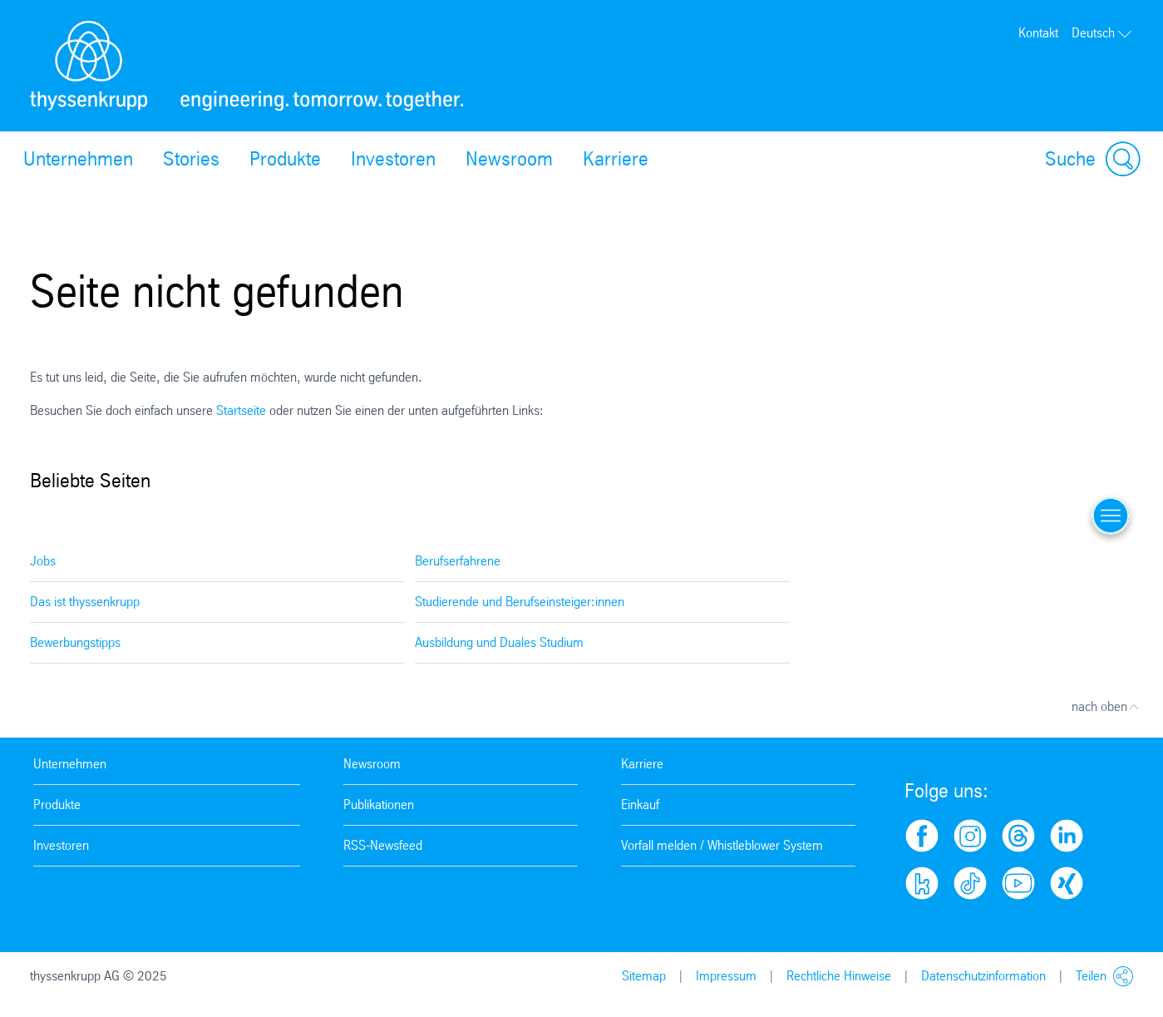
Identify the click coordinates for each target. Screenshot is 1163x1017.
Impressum (726, 976)
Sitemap (644, 976)
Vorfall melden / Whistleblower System (722, 845)
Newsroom (509, 158)
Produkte (285, 158)
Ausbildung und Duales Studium (499, 642)
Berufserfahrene (457, 561)
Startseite (242, 410)
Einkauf (640, 804)
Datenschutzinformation (983, 976)
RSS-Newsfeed (382, 845)
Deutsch (1102, 33)
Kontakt (1038, 33)
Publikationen (378, 804)
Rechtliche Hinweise (838, 976)
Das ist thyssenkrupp (85, 602)
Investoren (393, 158)
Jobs (43, 561)
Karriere (615, 158)
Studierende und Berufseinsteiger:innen (519, 602)
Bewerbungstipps (75, 642)
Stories (191, 158)
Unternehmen (78, 158)
